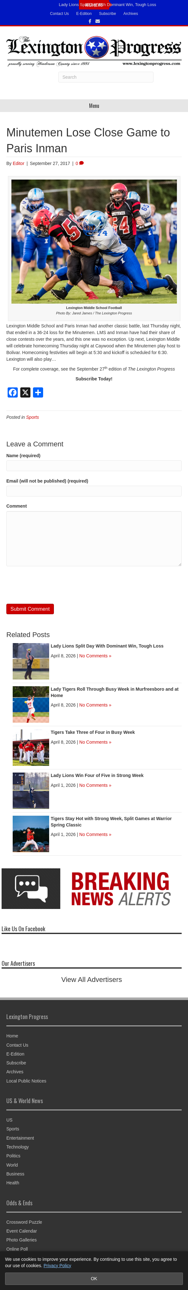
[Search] (105, 77)
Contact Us (59, 13)
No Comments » (95, 655)
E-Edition (84, 13)
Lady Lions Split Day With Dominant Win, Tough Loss (107, 4)
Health (12, 1182)
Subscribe (107, 13)
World (12, 1165)
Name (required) (23, 455)
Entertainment (20, 1138)
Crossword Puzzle (24, 1222)
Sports (32, 417)
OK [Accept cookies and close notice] (94, 1278)
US (9, 1119)
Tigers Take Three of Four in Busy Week (93, 732)
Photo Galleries (21, 1239)
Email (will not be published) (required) (47, 481)
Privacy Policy (57, 1265)
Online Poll (17, 1249)
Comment (16, 506)
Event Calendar (21, 1231)
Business (15, 1173)
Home (12, 1035)
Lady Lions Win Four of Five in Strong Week (97, 775)
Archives (130, 13)
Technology (17, 1146)
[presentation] (54, 585)
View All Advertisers (91, 980)
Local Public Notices (26, 1080)
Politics (13, 1155)
